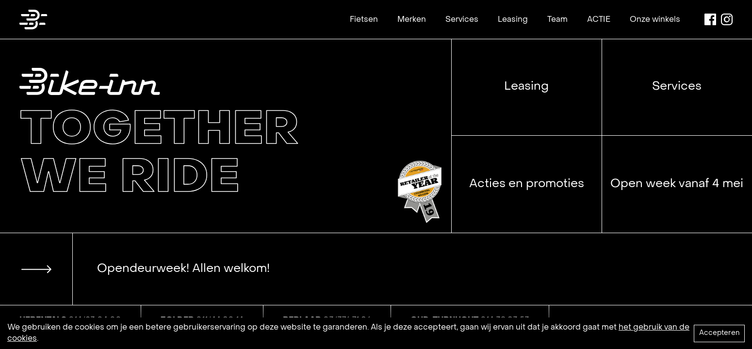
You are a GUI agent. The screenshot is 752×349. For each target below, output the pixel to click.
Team (557, 20)
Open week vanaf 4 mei (676, 184)
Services (461, 20)
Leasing (513, 20)
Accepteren (719, 333)
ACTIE (598, 20)
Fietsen (364, 20)
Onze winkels (655, 20)
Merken (411, 20)
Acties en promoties (526, 184)
